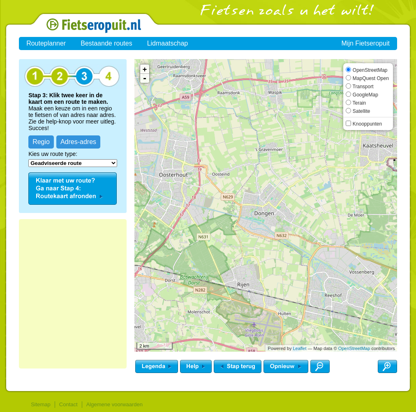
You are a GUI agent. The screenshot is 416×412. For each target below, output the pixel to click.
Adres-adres (78, 141)
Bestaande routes (106, 43)
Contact (68, 404)
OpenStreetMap (354, 348)
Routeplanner (46, 43)
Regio (41, 141)
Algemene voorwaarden (114, 404)
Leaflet (299, 348)
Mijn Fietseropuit (366, 43)
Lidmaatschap (167, 43)
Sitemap (41, 404)
